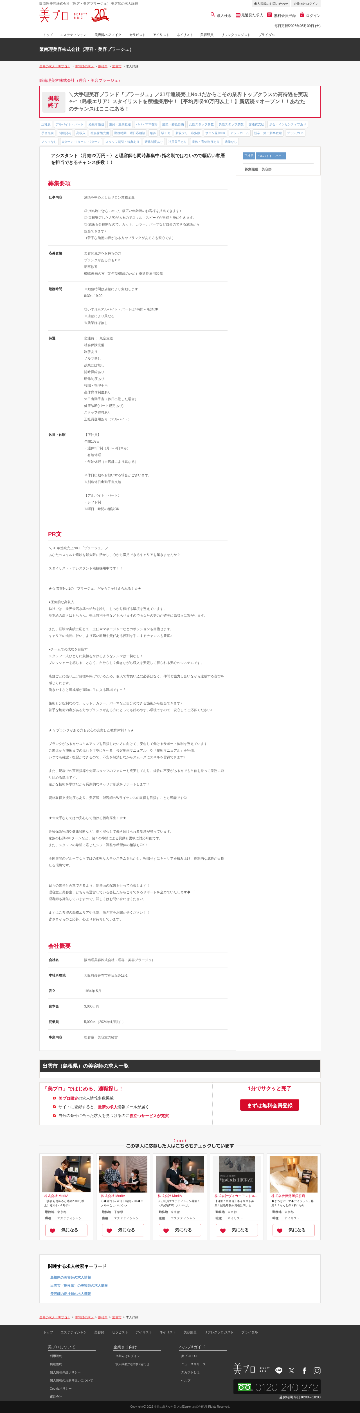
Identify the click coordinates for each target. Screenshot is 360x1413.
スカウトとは (190, 1372)
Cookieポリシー (61, 1388)
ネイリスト (185, 35)
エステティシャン (73, 35)
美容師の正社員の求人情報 (70, 1294)
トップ (48, 35)
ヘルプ (185, 1380)
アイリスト (161, 35)
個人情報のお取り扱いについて (71, 1380)
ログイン (310, 15)
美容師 (99, 1332)
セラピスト (137, 35)
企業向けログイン (306, 3)
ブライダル (266, 35)
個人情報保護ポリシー (65, 1372)
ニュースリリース (193, 1364)
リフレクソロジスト (235, 35)
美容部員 (206, 35)
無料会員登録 (281, 15)
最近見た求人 (252, 15)
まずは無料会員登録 (269, 1105)
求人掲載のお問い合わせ (271, 3)
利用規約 (56, 1356)
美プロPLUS (190, 1356)
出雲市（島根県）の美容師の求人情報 (79, 1286)
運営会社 (56, 1396)
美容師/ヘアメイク (108, 35)
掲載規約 (56, 1364)
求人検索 (221, 15)
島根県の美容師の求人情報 (70, 1277)
